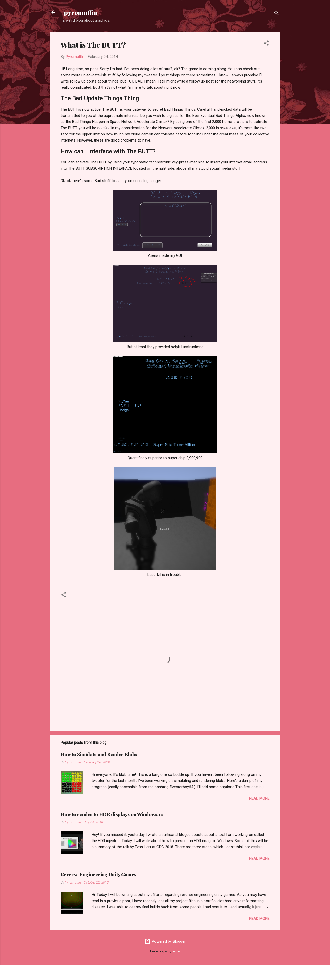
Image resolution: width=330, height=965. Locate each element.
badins (176, 951)
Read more (259, 798)
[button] (266, 44)
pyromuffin (80, 12)
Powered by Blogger (165, 941)
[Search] (277, 14)
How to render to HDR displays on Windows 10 (112, 814)
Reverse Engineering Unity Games (98, 874)
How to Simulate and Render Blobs (99, 754)
